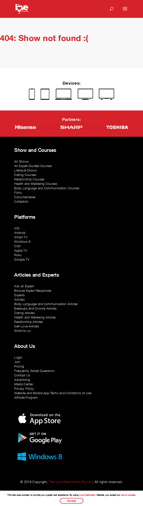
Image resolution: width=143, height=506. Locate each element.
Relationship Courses (29, 179)
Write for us (22, 331)
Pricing (19, 366)
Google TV (21, 259)
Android (19, 233)
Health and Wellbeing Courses (35, 184)
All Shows (21, 161)
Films (18, 192)
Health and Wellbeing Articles (35, 317)
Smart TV (20, 237)
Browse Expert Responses (32, 290)
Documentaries (25, 197)
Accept (71, 500)
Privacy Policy (24, 388)
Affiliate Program (26, 397)
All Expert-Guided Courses (33, 166)
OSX (17, 246)
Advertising (22, 380)
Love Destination (87, 495)
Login (18, 357)
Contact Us (22, 375)
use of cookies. (128, 495)
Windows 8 (22, 241)
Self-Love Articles (26, 326)
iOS (17, 228)
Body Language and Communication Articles (46, 304)
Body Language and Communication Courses (46, 188)
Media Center (23, 384)
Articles (19, 299)
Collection (21, 201)
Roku (18, 255)
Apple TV (20, 250)
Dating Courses (25, 175)
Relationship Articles (28, 322)
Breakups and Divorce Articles (35, 308)
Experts (19, 295)
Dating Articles (24, 313)
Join (17, 362)
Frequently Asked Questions (34, 371)
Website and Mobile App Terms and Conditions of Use (52, 393)
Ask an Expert (24, 286)
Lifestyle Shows (25, 170)
